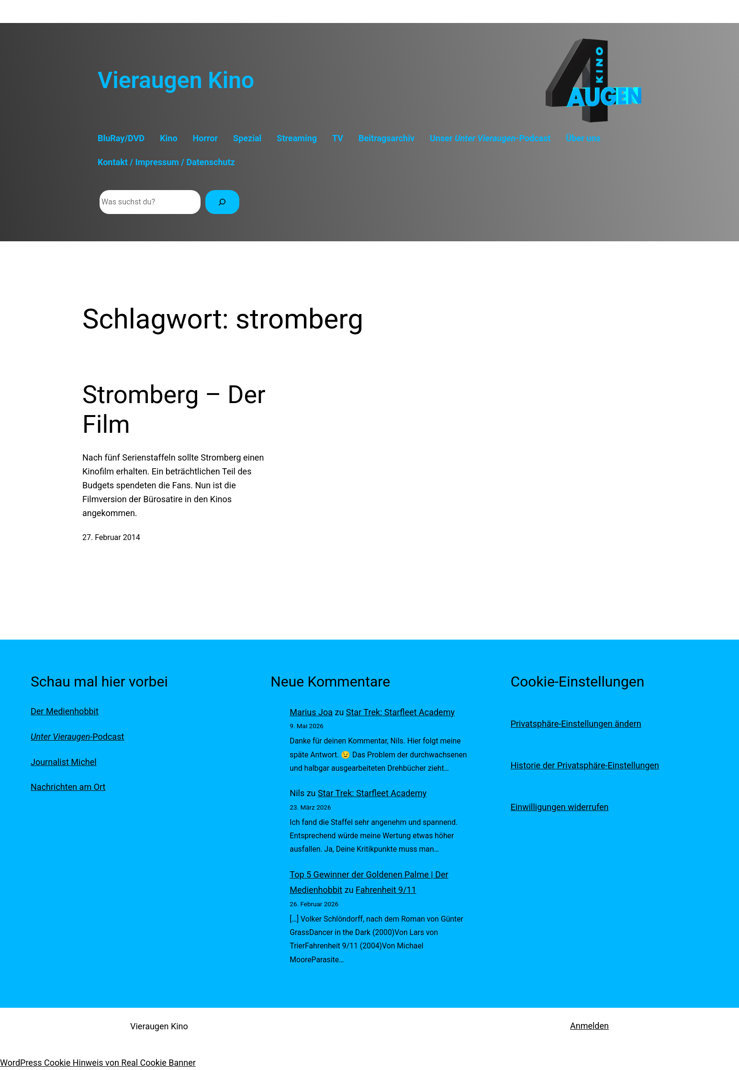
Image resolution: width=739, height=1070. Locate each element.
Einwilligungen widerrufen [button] (560, 807)
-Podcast (77, 737)
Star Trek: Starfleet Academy (400, 712)
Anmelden (589, 1026)
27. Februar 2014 (111, 537)
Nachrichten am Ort (68, 787)
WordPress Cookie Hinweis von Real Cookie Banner (98, 1063)
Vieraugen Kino (176, 80)
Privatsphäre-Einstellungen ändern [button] (576, 724)
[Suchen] (222, 202)
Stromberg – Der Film (174, 409)
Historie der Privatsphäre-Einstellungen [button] (585, 765)
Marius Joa (311, 712)
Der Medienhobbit (65, 711)
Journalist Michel (64, 762)
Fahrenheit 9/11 (386, 890)
